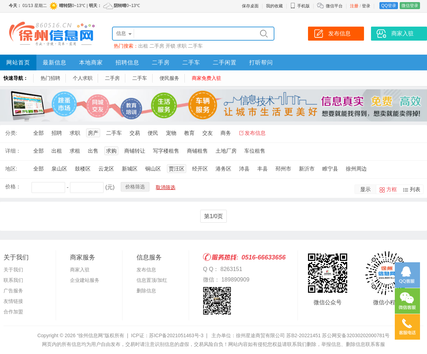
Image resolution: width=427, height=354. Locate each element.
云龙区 (106, 169)
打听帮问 (261, 62)
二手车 (195, 46)
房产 (93, 133)
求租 (75, 151)
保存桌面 (250, 6)
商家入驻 (80, 269)
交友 (207, 133)
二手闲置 (225, 62)
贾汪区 (176, 169)
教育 (189, 133)
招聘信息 (127, 62)
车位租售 (254, 151)
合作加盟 (13, 311)
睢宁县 (330, 169)
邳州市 (283, 169)
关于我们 (13, 269)
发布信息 (255, 133)
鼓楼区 (83, 169)
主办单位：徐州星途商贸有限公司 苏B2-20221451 (266, 335)
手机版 (300, 6)
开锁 (170, 46)
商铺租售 (197, 151)
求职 (182, 46)
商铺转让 (134, 151)
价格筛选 (135, 186)
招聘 (56, 133)
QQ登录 (388, 5)
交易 (135, 133)
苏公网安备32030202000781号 (356, 335)
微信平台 (334, 6)
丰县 (262, 169)
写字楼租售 (166, 151)
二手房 (156, 46)
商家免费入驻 (206, 78)
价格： (13, 186)
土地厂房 (226, 151)
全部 (38, 133)
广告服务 (13, 290)
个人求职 (82, 78)
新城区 (130, 169)
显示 (365, 189)
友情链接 (13, 301)
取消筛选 (165, 187)
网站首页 (18, 62)
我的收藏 (274, 6)
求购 (111, 151)
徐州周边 (356, 169)
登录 (366, 6)
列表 (415, 189)
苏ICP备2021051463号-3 (176, 335)
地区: (11, 169)
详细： (13, 151)
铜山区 (153, 169)
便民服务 (169, 78)
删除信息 (146, 290)
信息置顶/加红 (151, 280)
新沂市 (307, 169)
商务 (225, 133)
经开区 (200, 169)
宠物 (171, 133)
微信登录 (409, 5)
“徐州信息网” (91, 335)
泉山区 (59, 169)
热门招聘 (50, 78)
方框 (391, 189)
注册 (354, 6)
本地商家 (91, 62)
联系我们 (13, 280)
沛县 (244, 169)
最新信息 (54, 62)
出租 (143, 46)
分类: (11, 133)
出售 (93, 151)
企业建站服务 (84, 280)
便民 (153, 133)
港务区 (223, 169)
